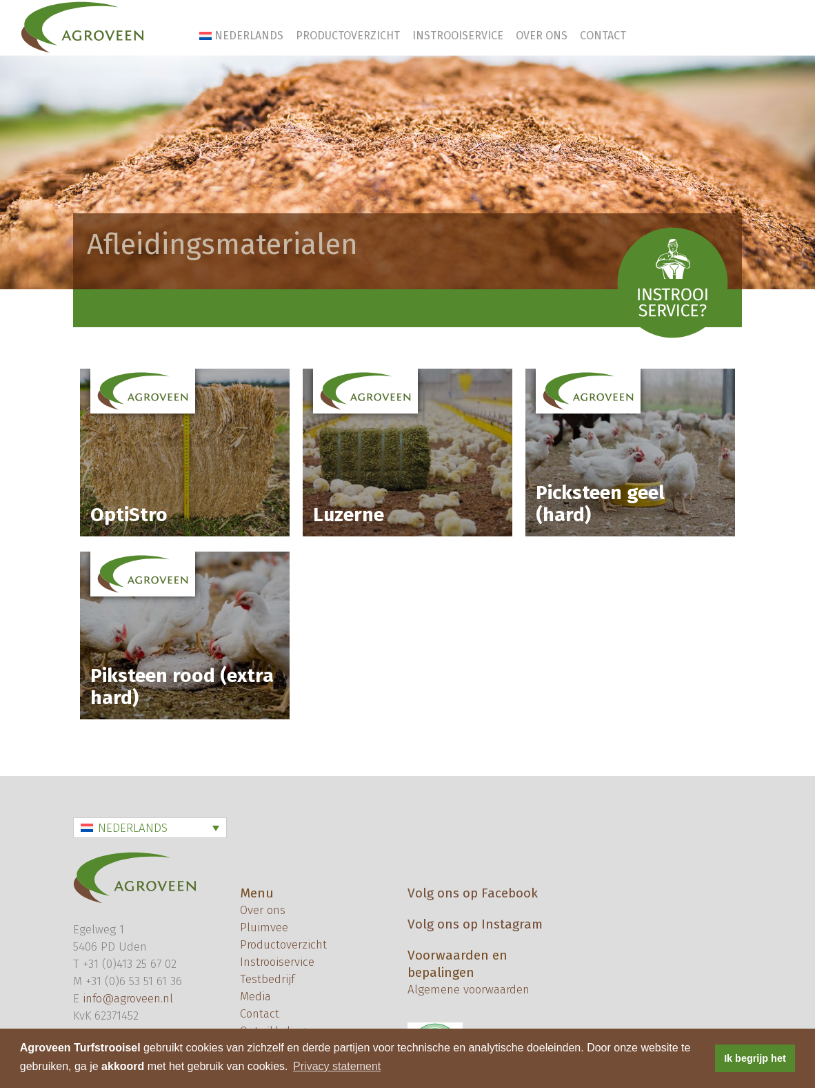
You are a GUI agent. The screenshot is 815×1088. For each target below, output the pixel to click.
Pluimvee (264, 927)
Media (255, 996)
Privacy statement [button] (337, 1066)
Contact (603, 35)
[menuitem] (241, 35)
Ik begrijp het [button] (755, 1058)
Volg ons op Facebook (473, 893)
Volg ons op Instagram (475, 924)
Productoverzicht (348, 35)
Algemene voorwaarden (469, 989)
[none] (150, 827)
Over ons (541, 35)
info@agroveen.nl (128, 998)
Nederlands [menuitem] (133, 828)
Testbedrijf (267, 979)
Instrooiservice (457, 35)
